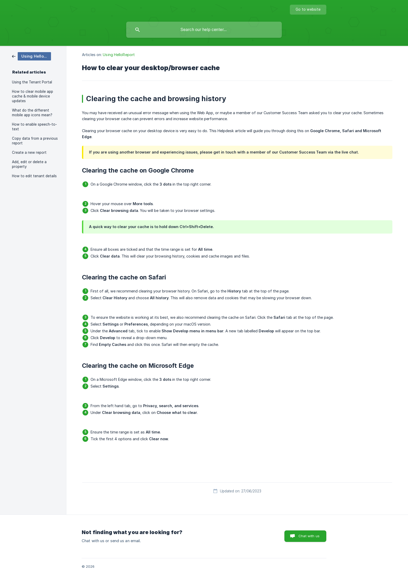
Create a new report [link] (29, 152)
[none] (308, 10)
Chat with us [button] (309, 536)
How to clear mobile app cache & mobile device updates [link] (32, 96)
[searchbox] (204, 30)
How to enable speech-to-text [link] (34, 126)
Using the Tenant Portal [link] (32, 82)
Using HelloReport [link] (119, 54)
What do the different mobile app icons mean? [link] (32, 112)
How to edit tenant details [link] (34, 176)
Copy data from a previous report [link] (35, 140)
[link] (31, 55)
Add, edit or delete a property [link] (29, 164)
